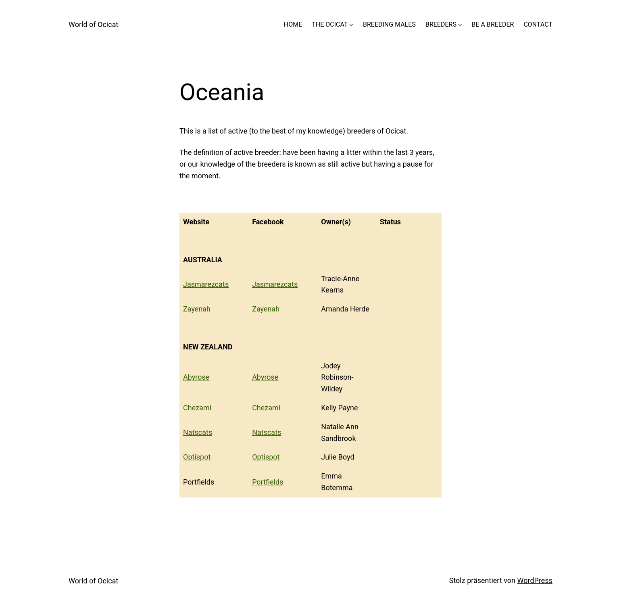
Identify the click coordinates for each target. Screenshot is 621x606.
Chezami (197, 407)
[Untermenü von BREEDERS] (460, 25)
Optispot (196, 457)
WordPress (534, 580)
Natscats (197, 432)
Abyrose (196, 377)
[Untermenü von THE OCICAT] (351, 25)
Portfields (267, 482)
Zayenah (196, 309)
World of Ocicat (93, 24)
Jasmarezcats (206, 284)
